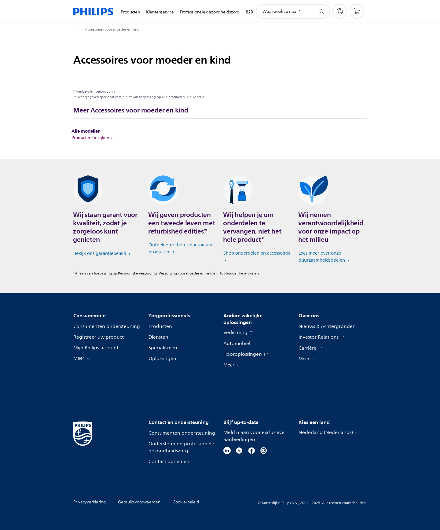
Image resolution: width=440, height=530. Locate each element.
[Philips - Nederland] (79, 29)
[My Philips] (339, 11)
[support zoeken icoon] (321, 11)
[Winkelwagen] (357, 11)
